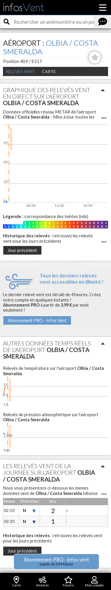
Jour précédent (22, 250)
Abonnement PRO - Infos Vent (37, 320)
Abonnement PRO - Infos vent (56, 561)
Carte (49, 71)
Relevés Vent (20, 71)
